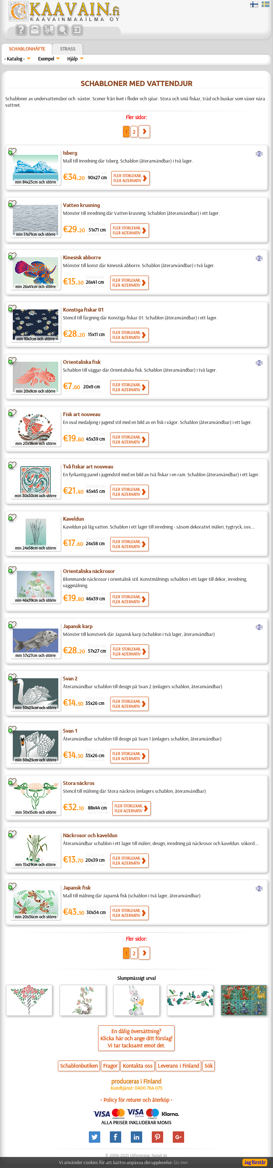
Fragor (110, 1065)
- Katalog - (14, 58)
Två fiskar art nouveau (88, 466)
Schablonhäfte (27, 49)
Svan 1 (70, 731)
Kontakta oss (137, 1065)
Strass (67, 49)
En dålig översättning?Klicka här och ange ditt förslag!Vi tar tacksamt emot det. (136, 1038)
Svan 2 (70, 678)
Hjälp (72, 58)
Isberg (70, 153)
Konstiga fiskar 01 (83, 310)
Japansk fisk (77, 888)
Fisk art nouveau (81, 414)
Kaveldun (73, 519)
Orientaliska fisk (82, 362)
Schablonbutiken (79, 1065)
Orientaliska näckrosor (89, 571)
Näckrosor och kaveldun (90, 835)
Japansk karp (77, 626)
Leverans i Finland (178, 1065)
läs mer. (181, 1162)
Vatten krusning (81, 205)
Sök (208, 1065)
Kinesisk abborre (82, 257)
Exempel (46, 58)
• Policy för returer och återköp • (136, 1099)
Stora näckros (78, 783)
